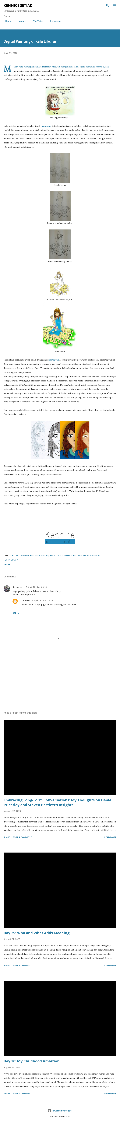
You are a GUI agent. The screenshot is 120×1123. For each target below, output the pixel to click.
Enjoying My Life (39, 555)
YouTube (36, 21)
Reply (16, 613)
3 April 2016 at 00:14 (36, 587)
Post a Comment (22, 837)
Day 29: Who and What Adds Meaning (37, 932)
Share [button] (7, 564)
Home (7, 21)
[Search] (107, 5)
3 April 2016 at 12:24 (42, 600)
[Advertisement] (60, 680)
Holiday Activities (60, 555)
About (20, 21)
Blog (15, 555)
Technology (11, 559)
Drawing (24, 555)
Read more (110, 837)
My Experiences (91, 555)
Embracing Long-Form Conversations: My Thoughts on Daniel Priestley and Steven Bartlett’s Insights (58, 802)
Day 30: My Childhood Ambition (32, 1061)
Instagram (54, 21)
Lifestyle (76, 555)
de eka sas (18, 587)
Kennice (25, 600)
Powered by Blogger (60, 1110)
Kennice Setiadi (19, 5)
